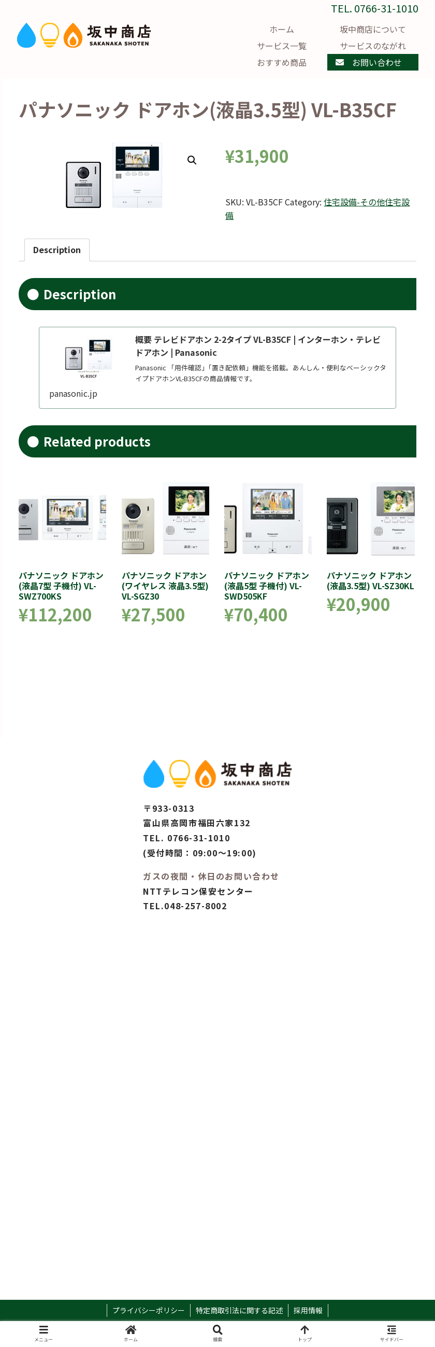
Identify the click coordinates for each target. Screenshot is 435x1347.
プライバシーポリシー (148, 1310)
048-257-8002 (195, 905)
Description (57, 249)
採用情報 (308, 1310)
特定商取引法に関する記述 (239, 1310)
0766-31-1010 (198, 837)
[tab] (57, 250)
